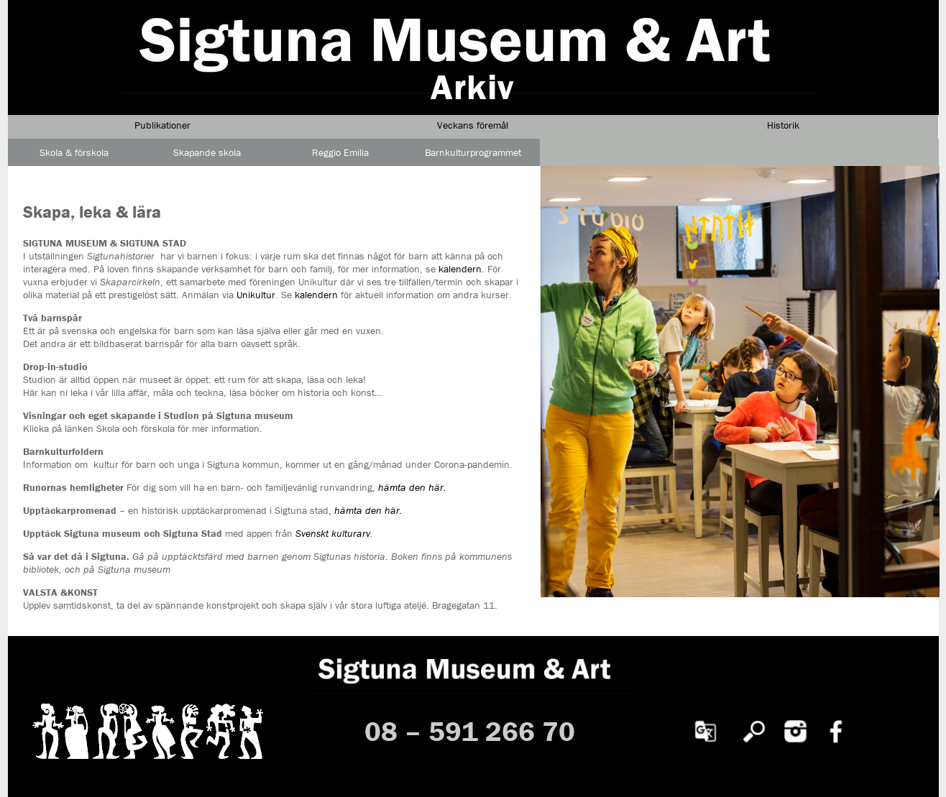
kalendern (460, 268)
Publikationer (162, 125)
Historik (783, 125)
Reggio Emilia (340, 152)
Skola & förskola (74, 152)
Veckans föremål (472, 125)
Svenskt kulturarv (332, 533)
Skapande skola (207, 152)
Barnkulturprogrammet (473, 152)
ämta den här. (371, 510)
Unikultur (255, 294)
